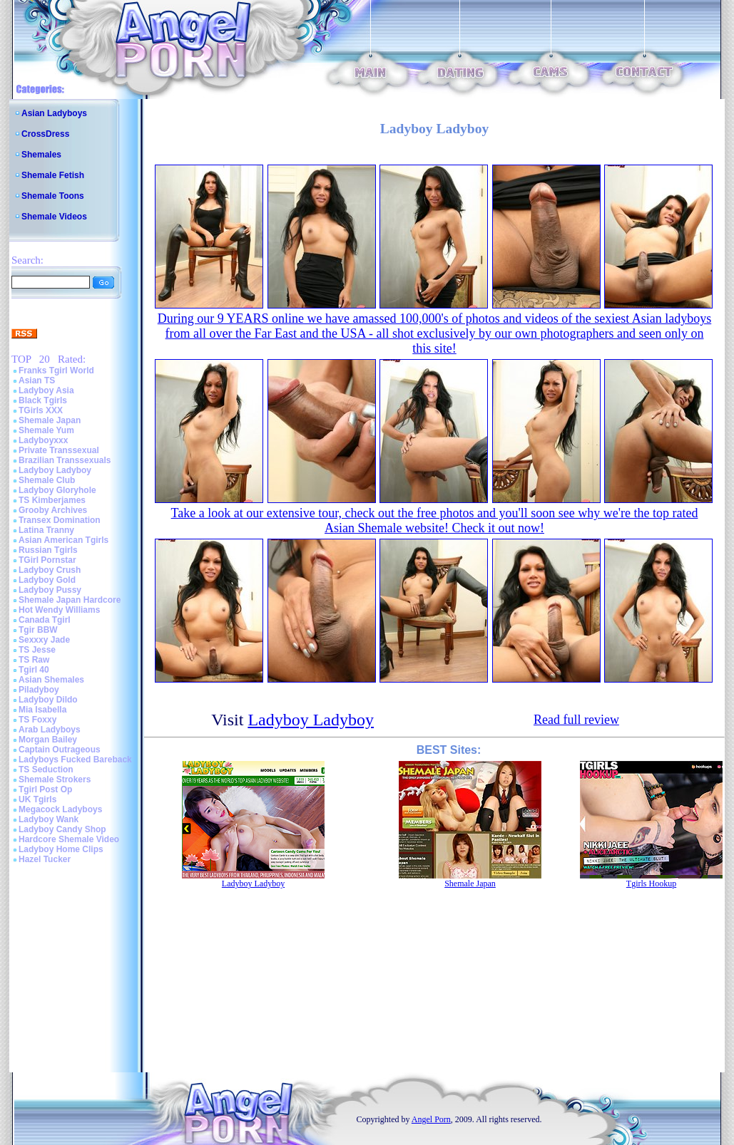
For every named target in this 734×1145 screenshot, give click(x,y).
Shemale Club (47, 480)
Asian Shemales (51, 680)
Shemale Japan (50, 420)
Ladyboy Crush (50, 570)
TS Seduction (46, 769)
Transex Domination (60, 520)
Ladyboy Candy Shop (62, 829)
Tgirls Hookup (651, 883)
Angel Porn (431, 1119)
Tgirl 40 (34, 670)
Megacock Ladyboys (60, 809)
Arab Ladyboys (50, 730)
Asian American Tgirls (63, 540)
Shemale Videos (54, 217)
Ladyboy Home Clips (61, 849)
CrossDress (45, 134)
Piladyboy (39, 690)
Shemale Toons (52, 196)
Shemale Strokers (55, 779)
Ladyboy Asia (46, 390)
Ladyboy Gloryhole (57, 490)
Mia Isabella (42, 710)
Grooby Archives (53, 510)
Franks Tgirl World (56, 370)
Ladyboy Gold (47, 580)
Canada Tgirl (45, 620)
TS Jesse (37, 650)
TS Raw (34, 660)
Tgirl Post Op (45, 789)
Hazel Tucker (45, 859)
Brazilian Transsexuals (65, 460)
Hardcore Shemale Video (69, 839)
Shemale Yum (46, 430)
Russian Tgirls (48, 550)
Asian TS (37, 380)
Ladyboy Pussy (50, 590)
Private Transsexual (59, 450)
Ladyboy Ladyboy (55, 470)
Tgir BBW (38, 630)
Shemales (41, 155)
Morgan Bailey (48, 740)
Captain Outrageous (60, 750)
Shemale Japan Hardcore (70, 600)
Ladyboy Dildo (48, 700)
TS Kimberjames (52, 500)
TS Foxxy (37, 720)
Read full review (576, 720)
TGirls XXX (41, 410)
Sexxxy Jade (44, 640)
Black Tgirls (43, 400)
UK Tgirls (37, 799)
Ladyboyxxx (43, 440)
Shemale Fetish (52, 175)
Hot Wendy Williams (59, 610)
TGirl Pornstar (47, 560)
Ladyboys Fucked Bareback (75, 760)
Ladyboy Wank (48, 819)
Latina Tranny (46, 530)
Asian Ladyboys (54, 113)
